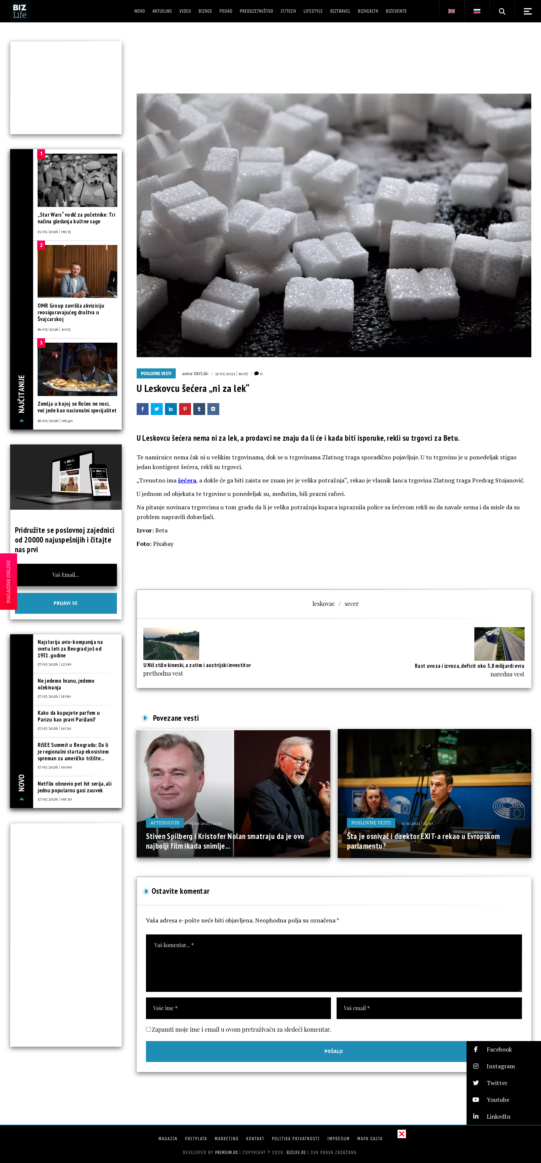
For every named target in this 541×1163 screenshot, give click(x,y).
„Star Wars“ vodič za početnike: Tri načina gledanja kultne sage (76, 218)
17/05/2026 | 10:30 (54, 728)
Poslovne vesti (156, 373)
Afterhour (164, 823)
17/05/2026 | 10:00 (55, 767)
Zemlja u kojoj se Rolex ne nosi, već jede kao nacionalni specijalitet (77, 407)
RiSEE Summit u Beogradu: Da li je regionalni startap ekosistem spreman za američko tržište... (73, 751)
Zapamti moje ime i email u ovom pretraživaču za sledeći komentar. (241, 1029)
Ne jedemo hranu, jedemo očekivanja (66, 684)
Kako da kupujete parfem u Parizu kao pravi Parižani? (69, 716)
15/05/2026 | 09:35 (54, 231)
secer (351, 603)
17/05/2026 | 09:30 (55, 799)
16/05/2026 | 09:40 (55, 420)
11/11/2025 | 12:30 (417, 823)
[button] (504, 1049)
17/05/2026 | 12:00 (54, 664)
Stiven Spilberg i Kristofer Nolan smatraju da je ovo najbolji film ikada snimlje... (225, 841)
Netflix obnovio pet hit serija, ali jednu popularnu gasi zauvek (75, 787)
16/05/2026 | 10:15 (54, 329)
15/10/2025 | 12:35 (206, 823)
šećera (187, 480)
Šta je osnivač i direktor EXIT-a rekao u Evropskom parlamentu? (423, 841)
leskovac (323, 603)
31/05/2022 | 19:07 (231, 373)
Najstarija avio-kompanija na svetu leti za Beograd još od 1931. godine (70, 648)
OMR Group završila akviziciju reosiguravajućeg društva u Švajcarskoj (71, 312)
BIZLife (201, 373)
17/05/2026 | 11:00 (54, 696)
